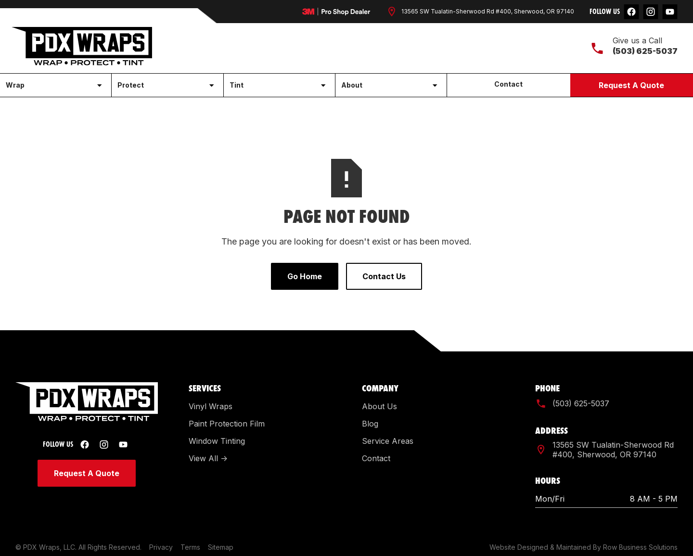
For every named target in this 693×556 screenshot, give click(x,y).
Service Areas (387, 441)
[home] (82, 46)
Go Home (304, 276)
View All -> (208, 458)
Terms (190, 547)
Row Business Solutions (640, 547)
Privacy (161, 547)
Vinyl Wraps (210, 406)
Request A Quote (631, 85)
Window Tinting (217, 441)
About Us (379, 406)
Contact (508, 84)
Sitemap (220, 547)
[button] (55, 85)
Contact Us (384, 276)
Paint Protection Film (227, 423)
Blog (370, 423)
